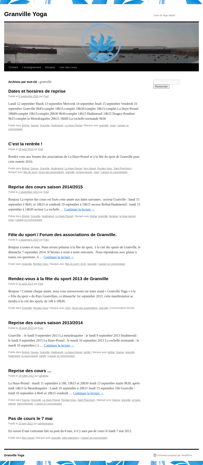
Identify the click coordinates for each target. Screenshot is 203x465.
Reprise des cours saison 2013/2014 (45, 322)
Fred (46, 96)
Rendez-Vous (104, 168)
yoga (112, 125)
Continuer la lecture (79, 209)
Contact (13, 67)
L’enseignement (31, 67)
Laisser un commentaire (114, 172)
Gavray (34, 125)
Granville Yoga (25, 14)
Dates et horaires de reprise (37, 91)
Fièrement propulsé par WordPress (174, 455)
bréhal (93, 216)
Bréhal (25, 125)
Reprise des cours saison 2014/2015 (45, 186)
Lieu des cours (68, 67)
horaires (113, 216)
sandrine (43, 375)
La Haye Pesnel (73, 125)
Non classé (89, 168)
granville (104, 125)
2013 (68, 308)
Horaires (50, 67)
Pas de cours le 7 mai (30, 418)
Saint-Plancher (25, 403)
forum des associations (51, 172)
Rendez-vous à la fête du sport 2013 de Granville (58, 278)
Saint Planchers (122, 168)
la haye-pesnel (84, 172)
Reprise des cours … (30, 370)
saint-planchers (70, 437)
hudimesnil (14, 356)
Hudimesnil (57, 125)
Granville (45, 125)
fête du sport (30, 172)
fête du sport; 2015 (75, 264)
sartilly (87, 352)
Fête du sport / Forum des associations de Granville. (62, 234)
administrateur (45, 423)
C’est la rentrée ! (25, 143)
